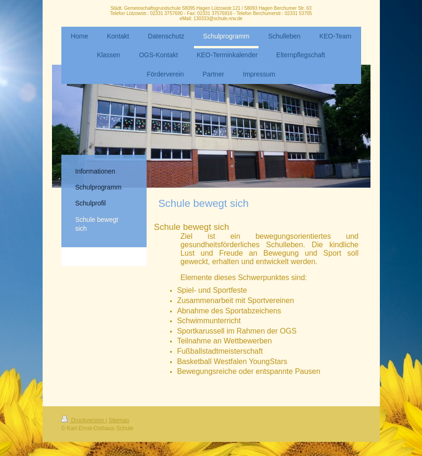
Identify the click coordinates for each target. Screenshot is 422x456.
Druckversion (83, 420)
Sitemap (119, 420)
